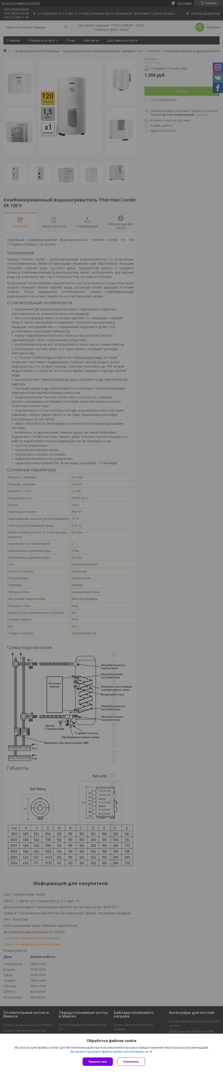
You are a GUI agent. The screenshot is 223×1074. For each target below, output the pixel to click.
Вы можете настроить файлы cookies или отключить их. (110, 1051)
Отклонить (131, 1061)
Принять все (98, 1061)
